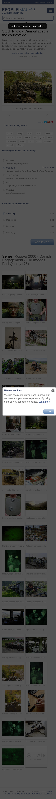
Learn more (45, 402)
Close (48, 411)
